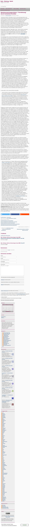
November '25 (8, 311)
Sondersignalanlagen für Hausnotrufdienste (7, 220)
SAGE (3, 476)
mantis (3, 463)
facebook (3, 443)
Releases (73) (5, 342)
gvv (2, 450)
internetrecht (4, 454)
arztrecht (3, 416)
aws (3, 418)
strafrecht (14, 218)
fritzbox (3, 447)
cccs (3, 427)
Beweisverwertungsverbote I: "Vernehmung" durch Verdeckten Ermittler (13, 13)
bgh (7, 218)
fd (2, 444)
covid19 (3, 429)
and (3, 412)
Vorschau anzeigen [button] (4, 239)
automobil (4, 417)
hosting (3, 452)
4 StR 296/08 (22, 33)
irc (2, 456)
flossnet (3, 445)
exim (3, 442)
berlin (3, 421)
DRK (3, 436)
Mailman (3, 462)
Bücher (3, 426)
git (2, 448)
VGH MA (3, 493)
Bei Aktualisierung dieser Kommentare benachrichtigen (11, 298)
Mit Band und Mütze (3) (7, 340)
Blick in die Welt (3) (6, 338)
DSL (2, 438)
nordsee (3, 468)
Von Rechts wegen (3, 217)
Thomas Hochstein (8, 15)
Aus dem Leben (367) (6, 333)
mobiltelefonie (4, 465)
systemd (3, 486)
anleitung (3, 414)
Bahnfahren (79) (6, 334)
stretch (3, 484)
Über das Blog (16, 8)
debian (3, 431)
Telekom (3, 487)
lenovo (3, 460)
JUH (2, 458)
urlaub (3, 490)
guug (3, 449)
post (3, 472)
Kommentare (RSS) (5, 507)
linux (3, 461)
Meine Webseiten (9, 8)
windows (3, 498)
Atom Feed (4, 506)
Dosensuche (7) (5, 339)
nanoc (3, 467)
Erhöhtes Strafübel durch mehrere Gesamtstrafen (8, 222)
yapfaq (3, 500)
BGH (3, 422)
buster (3, 424)
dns (2, 434)
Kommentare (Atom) (5, 508)
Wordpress (4, 499)
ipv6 (3, 455)
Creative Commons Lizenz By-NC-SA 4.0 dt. (9, 517)
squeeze (3, 480)
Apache (3, 415)
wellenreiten (4, 497)
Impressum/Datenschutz (5, 10)
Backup (3, 419)
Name (2, 255)
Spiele (3, 479)
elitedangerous (4, 441)
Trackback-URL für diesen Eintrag (5, 235)
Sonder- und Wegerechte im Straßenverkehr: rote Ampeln (9, 221)
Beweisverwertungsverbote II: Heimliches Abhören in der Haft (12, 238)
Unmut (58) (5, 344)
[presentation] (8, 288)
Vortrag (3, 495)
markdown (4, 464)
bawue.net (4, 420)
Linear (9, 249)
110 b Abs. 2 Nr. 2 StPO (8, 95)
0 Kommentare (9, 217)
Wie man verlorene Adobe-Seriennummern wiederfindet (7, 401)
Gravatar (2, 290)
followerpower (4, 446)
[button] (5, 214)
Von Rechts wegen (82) (7, 345)
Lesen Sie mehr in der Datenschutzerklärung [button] (9, 525)
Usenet (3, 491)
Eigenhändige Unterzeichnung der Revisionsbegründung (9, 225)
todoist (3, 488)
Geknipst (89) (6, 335)
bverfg (3, 425)
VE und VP (22, 243)
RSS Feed (3, 505)
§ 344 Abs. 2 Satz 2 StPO (20, 195)
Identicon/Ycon (6, 290)
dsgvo (3, 437)
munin (3, 466)
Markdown (2, 279)
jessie (3, 457)
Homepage (3, 261)
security (3, 477)
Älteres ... (2, 317)
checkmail (3, 428)
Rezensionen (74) (6, 343)
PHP (3, 471)
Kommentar (3, 264)
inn (2, 453)
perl (3, 470)
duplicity (3, 439)
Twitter (3, 489)
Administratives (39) (6, 332)
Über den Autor (23, 8)
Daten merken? (4, 296)
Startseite (2, 8)
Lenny (3, 459)
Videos (3, 494)
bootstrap (3, 423)
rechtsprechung (11, 218)
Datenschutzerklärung (21, 293)
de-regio (3, 430)
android (3, 413)
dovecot (3, 435)
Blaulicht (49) (5, 337)
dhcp (3, 432)
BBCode (2, 284)
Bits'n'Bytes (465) (6, 336)
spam (3, 478)
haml (3, 451)
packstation (4, 469)
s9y (2, 475)
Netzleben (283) (5, 341)
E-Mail (2, 258)
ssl (2, 482)
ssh (2, 481)
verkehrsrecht (4, 492)
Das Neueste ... (3, 316)
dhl (2, 433)
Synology (3, 485)
